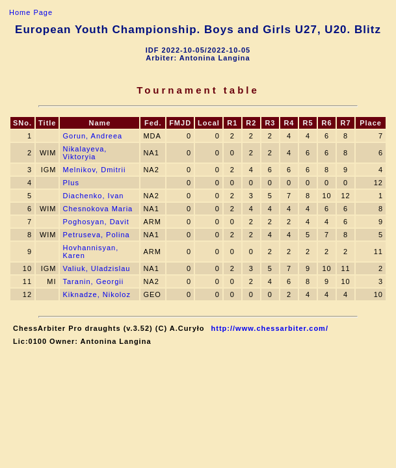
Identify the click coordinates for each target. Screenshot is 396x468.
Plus (70, 183)
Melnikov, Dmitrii (93, 170)
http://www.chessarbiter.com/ (269, 328)
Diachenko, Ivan (93, 196)
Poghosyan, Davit (95, 222)
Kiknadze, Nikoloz (96, 294)
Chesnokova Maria (97, 209)
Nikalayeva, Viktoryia (84, 153)
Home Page (31, 12)
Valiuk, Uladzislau (96, 268)
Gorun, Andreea (92, 136)
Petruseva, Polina (95, 235)
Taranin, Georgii (93, 281)
